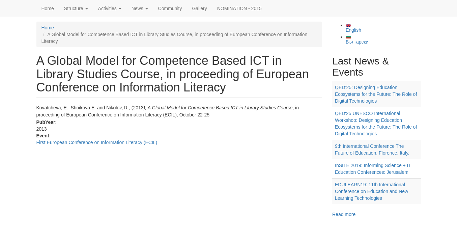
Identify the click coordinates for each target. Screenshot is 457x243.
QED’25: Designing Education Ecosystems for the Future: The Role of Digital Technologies (376, 94)
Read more (343, 214)
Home (47, 8)
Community (170, 8)
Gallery (199, 8)
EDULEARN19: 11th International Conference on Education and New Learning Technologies (371, 191)
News (140, 8)
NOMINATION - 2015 (239, 8)
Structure (76, 8)
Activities (109, 8)
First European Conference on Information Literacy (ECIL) (97, 142)
